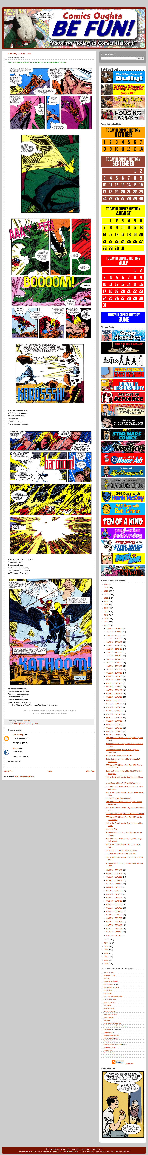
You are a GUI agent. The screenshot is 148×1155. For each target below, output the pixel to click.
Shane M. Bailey (109, 1038)
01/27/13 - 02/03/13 (114, 925)
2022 (106, 595)
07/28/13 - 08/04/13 (114, 704)
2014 (106, 622)
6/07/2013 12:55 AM (21, 757)
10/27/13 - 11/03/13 (114, 659)
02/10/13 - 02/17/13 (114, 918)
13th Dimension (108, 972)
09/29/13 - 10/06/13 (114, 673)
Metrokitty (107, 1020)
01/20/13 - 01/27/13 (114, 929)
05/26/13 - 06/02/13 (114, 735)
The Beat (106, 978)
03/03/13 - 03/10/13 (114, 908)
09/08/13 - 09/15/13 (114, 683)
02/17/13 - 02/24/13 (114, 915)
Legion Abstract (108, 1017)
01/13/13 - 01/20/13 (114, 932)
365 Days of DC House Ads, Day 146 (121, 854)
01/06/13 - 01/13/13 (114, 935)
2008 (106, 953)
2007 (106, 957)
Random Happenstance (111, 1035)
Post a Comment (13, 762)
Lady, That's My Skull (110, 1014)
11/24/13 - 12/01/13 (114, 646)
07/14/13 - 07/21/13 (114, 711)
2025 (106, 584)
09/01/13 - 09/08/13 (114, 687)
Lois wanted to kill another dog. (118, 798)
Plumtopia (107, 1029)
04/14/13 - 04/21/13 (114, 887)
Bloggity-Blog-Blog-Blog (111, 987)
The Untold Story (109, 1053)
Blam (15, 748)
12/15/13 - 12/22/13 (114, 635)
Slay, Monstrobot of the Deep (113, 1044)
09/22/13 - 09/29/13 (114, 676)
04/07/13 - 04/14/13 (114, 891)
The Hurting (107, 1005)
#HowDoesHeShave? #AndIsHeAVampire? (123, 783)
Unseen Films (108, 1050)
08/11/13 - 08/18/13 (114, 697)
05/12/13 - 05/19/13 (114, 874)
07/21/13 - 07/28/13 (114, 707)
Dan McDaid (107, 993)
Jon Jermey (18, 735)
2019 (106, 605)
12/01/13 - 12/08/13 (114, 642)
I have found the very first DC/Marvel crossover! (125, 814)
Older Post (90, 771)
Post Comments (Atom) (24, 776)
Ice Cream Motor (109, 1008)
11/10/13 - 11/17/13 (114, 652)
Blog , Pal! (108, 984)
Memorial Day (16, 57)
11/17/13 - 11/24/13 (114, 649)
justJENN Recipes (109, 1011)
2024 (106, 588)
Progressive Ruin (109, 1032)
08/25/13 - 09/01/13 (114, 690)
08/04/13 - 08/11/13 (114, 700)
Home (49, 771)
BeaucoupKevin (109, 981)
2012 (106, 940)
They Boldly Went (109, 1047)
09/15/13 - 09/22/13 (114, 680)
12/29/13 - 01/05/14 (114, 628)
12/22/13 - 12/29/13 (114, 632)
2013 (106, 625)
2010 (106, 947)
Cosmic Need (108, 990)
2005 (106, 964)
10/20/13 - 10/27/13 (114, 663)
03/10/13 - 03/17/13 (114, 904)
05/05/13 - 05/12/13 (114, 877)
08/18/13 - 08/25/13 (114, 694)
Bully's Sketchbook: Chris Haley (119, 756)
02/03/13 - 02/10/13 (114, 922)
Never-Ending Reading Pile (112, 1023)
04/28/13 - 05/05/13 (114, 881)
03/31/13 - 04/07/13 (114, 894)
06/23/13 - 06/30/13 (114, 721)
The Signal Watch (109, 1041)
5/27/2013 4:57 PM (21, 743)
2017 (106, 612)
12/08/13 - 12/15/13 (114, 639)
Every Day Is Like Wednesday (113, 996)
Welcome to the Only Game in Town (115, 1056)
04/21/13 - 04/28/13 (114, 884)
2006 (106, 960)
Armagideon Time (109, 975)
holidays (17, 724)
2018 (106, 608)
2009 (106, 950)
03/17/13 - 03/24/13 (114, 901)
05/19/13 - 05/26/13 (114, 870)
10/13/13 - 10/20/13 (114, 666)
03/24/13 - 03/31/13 (114, 898)
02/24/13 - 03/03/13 (114, 911)
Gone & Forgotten (109, 1002)
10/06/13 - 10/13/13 (114, 670)
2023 (106, 591)
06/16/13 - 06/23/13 (114, 724)
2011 (106, 943)
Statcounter (129, 1064)
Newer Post (8, 771)
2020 (106, 601)
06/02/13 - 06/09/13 (114, 731)
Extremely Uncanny (110, 999)
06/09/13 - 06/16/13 (114, 728)
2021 (106, 598)
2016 (106, 615)
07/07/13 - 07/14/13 (114, 714)
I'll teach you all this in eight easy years (121, 851)
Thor (36, 724)
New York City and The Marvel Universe (116, 1026)
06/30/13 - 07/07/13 (114, 718)
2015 (106, 619)
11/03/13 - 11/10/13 (114, 656)
